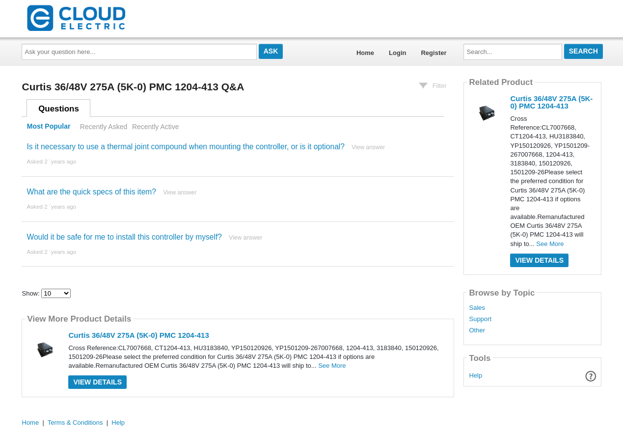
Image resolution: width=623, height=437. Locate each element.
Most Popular (49, 127)
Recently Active (155, 127)
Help (476, 375)
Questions (58, 108)
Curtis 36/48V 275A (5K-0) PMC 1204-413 (138, 335)
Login (397, 52)
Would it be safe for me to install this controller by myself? (124, 237)
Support (480, 319)
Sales (477, 307)
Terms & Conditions (75, 422)
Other (477, 330)
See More (332, 365)
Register (433, 52)
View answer (368, 147)
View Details (97, 382)
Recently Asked (103, 127)
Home (365, 52)
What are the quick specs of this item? (91, 192)
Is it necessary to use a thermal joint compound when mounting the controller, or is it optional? (186, 146)
